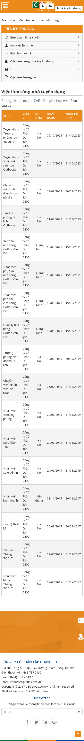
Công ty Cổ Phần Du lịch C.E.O (26, 135)
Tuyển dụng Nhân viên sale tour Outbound (11, 163)
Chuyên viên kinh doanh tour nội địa (10, 191)
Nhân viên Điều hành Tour (10, 443)
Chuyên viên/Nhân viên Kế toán (10, 387)
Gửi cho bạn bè (42, 53)
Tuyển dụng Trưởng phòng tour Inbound (11, 135)
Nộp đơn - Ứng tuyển (42, 37)
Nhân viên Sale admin (10, 470)
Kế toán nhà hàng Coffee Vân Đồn (10, 247)
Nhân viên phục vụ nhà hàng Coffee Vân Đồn (10, 275)
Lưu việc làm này (42, 45)
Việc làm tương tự (42, 77)
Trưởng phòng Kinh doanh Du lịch (10, 359)
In (42, 69)
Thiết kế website (12, 691)
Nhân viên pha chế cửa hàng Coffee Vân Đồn (10, 303)
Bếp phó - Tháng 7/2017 (9, 554)
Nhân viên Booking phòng (10, 415)
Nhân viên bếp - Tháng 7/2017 (10, 582)
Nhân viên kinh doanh (10, 498)
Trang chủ (8, 20)
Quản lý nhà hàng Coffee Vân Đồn (11, 331)
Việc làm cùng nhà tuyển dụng (42, 61)
